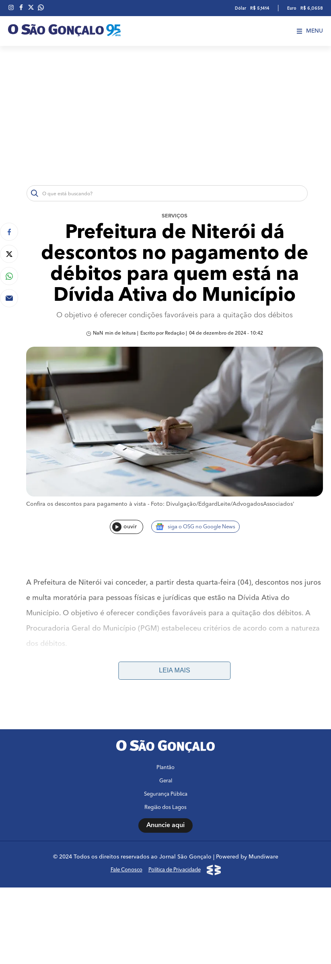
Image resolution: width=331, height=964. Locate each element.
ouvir (124, 527)
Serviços (174, 216)
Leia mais (174, 670)
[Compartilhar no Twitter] (9, 254)
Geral (165, 781)
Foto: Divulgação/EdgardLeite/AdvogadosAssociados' (222, 504)
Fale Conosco (126, 870)
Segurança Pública (165, 794)
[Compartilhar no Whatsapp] (9, 276)
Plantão (165, 768)
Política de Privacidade (174, 870)
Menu (310, 31)
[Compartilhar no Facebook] (9, 232)
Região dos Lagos (165, 808)
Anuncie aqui (165, 826)
